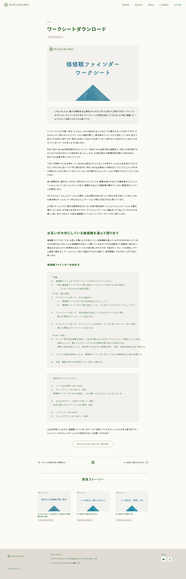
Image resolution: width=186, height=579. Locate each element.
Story (151, 4)
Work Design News (56, 37)
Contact (164, 4)
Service (138, 4)
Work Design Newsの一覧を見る (93, 443)
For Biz (177, 4)
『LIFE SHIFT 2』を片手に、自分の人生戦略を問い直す (54, 515)
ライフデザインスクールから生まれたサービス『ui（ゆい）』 (74, 558)
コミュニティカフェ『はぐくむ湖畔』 (66, 563)
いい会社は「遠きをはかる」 (87, 514)
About (125, 4)
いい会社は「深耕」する (124, 514)
